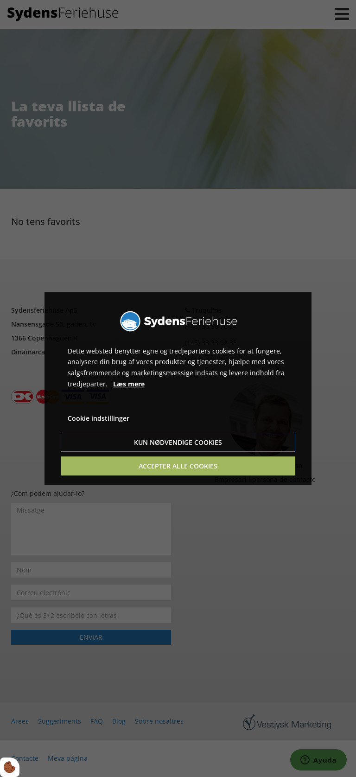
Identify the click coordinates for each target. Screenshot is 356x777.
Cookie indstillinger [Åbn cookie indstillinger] (98, 418)
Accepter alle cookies (178, 466)
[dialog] (178, 388)
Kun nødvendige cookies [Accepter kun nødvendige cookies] (178, 442)
